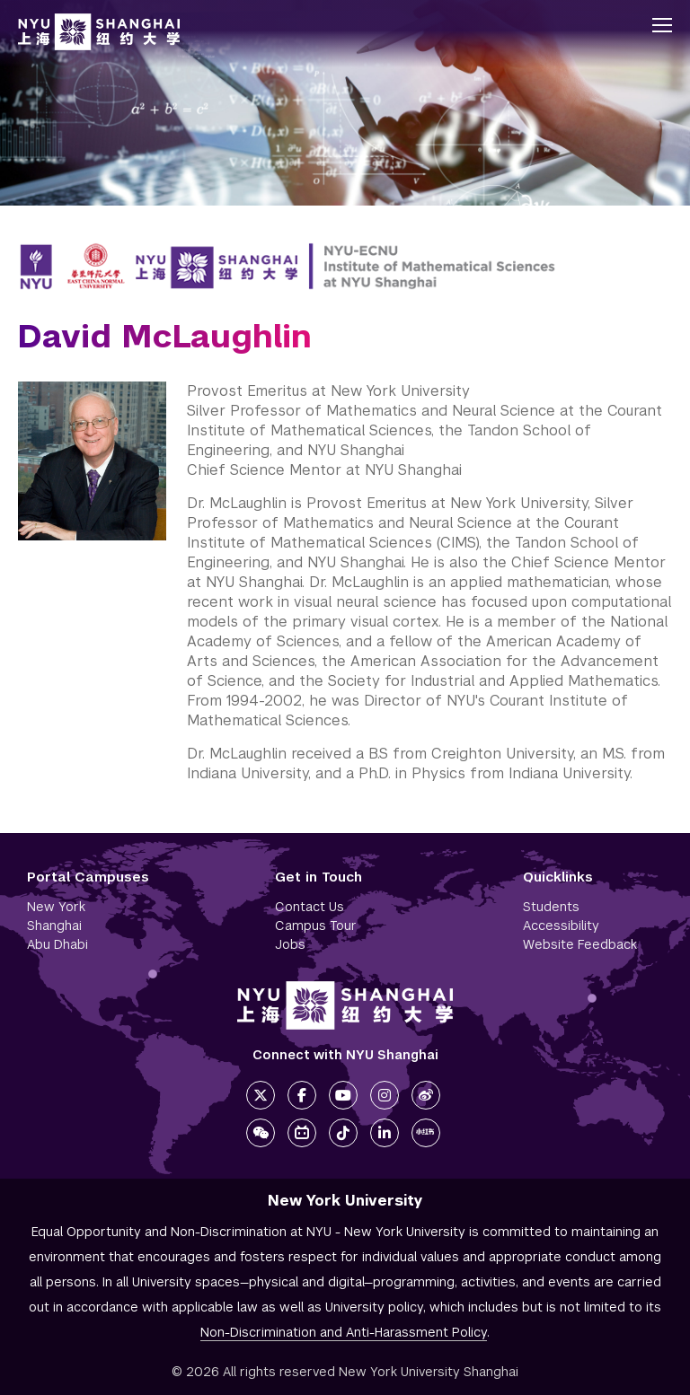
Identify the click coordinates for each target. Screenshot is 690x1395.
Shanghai (54, 925)
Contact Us (309, 907)
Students (551, 907)
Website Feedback (580, 944)
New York (56, 907)
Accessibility (561, 925)
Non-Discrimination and (343, 1332)
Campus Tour (316, 925)
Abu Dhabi (57, 944)
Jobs (290, 944)
